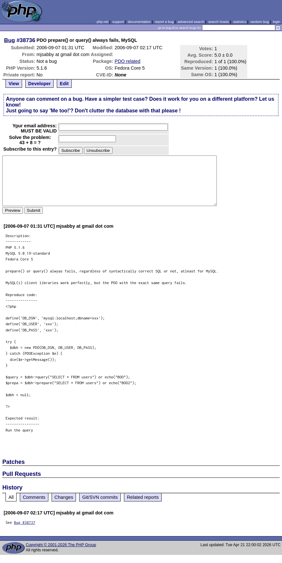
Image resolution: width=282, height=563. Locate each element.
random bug (259, 22)
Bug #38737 (24, 522)
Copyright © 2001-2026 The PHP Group (61, 545)
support (118, 22)
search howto (218, 22)
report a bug (164, 22)
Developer (39, 83)
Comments (34, 497)
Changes (64, 497)
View (13, 83)
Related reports (143, 497)
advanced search (191, 22)
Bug (9, 40)
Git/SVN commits (100, 497)
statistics (239, 22)
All (11, 497)
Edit (64, 83)
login (276, 22)
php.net (102, 22)
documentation (139, 22)
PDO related (127, 61)
